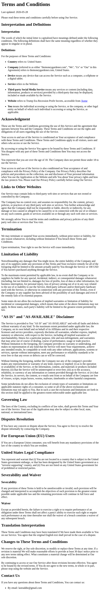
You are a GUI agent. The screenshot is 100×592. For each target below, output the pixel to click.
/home (84, 100)
